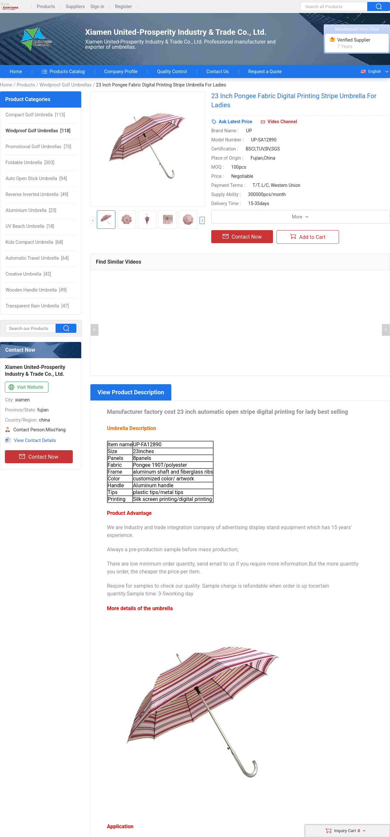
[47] (37, 305)
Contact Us (217, 71)
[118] (38, 130)
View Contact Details (35, 440)
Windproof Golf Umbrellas (65, 84)
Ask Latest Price (235, 121)
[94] (36, 178)
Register (123, 7)
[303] (30, 162)
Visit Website (25, 387)
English (370, 71)
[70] (38, 146)
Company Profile (121, 71)
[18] (30, 226)
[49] (37, 194)
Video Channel (282, 121)
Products (46, 7)
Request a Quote (265, 71)
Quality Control (172, 71)
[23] (31, 210)
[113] (35, 114)
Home (16, 71)
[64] (37, 258)
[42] (28, 274)
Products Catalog (63, 71)
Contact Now (38, 456)
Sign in (97, 7)
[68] (34, 242)
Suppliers (75, 7)
